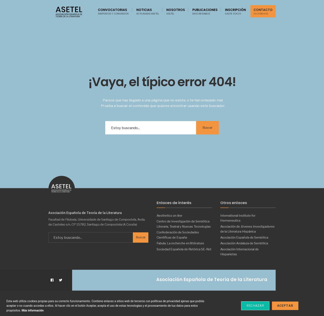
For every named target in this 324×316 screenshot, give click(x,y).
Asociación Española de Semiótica (244, 237)
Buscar (207, 127)
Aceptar (285, 305)
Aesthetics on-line (169, 215)
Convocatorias (113, 11)
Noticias (147, 11)
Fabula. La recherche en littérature (180, 243)
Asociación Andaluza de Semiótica (244, 243)
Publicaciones (205, 11)
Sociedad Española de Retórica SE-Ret (184, 249)
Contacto (263, 11)
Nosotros (175, 11)
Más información (33, 310)
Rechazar (255, 305)
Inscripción (235, 11)
